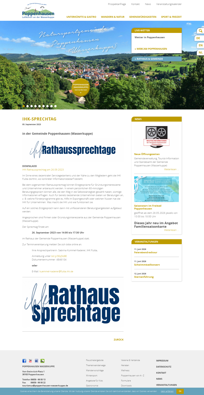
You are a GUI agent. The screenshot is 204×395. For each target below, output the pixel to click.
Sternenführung (143, 277)
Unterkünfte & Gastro (81, 17)
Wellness (125, 370)
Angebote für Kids (94, 380)
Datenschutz (163, 366)
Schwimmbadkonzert (147, 264)
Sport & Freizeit (171, 17)
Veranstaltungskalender (169, 4)
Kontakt (135, 4)
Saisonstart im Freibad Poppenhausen (147, 207)
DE (198, 38)
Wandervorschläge (95, 370)
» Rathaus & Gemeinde (149, 59)
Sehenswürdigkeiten (142, 17)
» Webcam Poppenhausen (151, 48)
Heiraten (125, 365)
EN (201, 45)
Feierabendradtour (145, 252)
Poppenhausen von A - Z (132, 375)
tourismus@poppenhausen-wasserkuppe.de (45, 385)
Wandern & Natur (112, 17)
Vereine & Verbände (130, 360)
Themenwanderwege (96, 365)
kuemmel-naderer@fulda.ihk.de (56, 271)
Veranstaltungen (166, 384)
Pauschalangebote (94, 360)
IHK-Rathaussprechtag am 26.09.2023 (43, 169)
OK (180, 391)
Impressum (162, 360)
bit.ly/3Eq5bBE (59, 256)
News (148, 4)
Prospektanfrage (117, 4)
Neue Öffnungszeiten (147, 154)
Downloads (126, 385)
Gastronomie (92, 385)
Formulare (126, 380)
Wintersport (91, 375)
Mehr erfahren (167, 391)
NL (201, 52)
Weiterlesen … (171, 169)
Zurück (119, 339)
